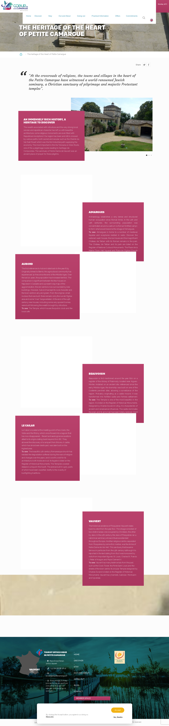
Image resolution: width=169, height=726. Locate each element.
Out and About (68, 9)
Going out (84, 9)
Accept (118, 710)
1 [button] (147, 157)
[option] (112, 124)
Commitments (132, 9)
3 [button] (151, 157)
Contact (78, 691)
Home (34, 8)
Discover (45, 9)
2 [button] (149, 157)
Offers (119, 9)
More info (50, 717)
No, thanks (118, 717)
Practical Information (102, 9)
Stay (55, 9)
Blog (76, 685)
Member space (83, 698)
